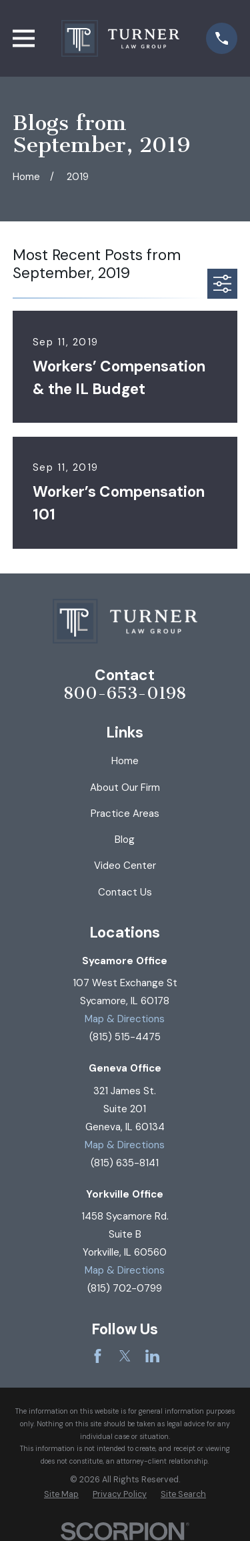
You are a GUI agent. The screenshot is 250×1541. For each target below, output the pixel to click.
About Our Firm (125, 787)
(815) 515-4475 (125, 1037)
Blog (125, 839)
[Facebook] (98, 1356)
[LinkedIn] (152, 1356)
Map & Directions (125, 1019)
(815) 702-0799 (124, 1288)
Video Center (125, 865)
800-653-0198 (124, 693)
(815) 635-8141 (125, 1163)
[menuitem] (61, 1494)
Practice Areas (125, 813)
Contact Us (125, 892)
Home (125, 760)
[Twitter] (125, 1356)
